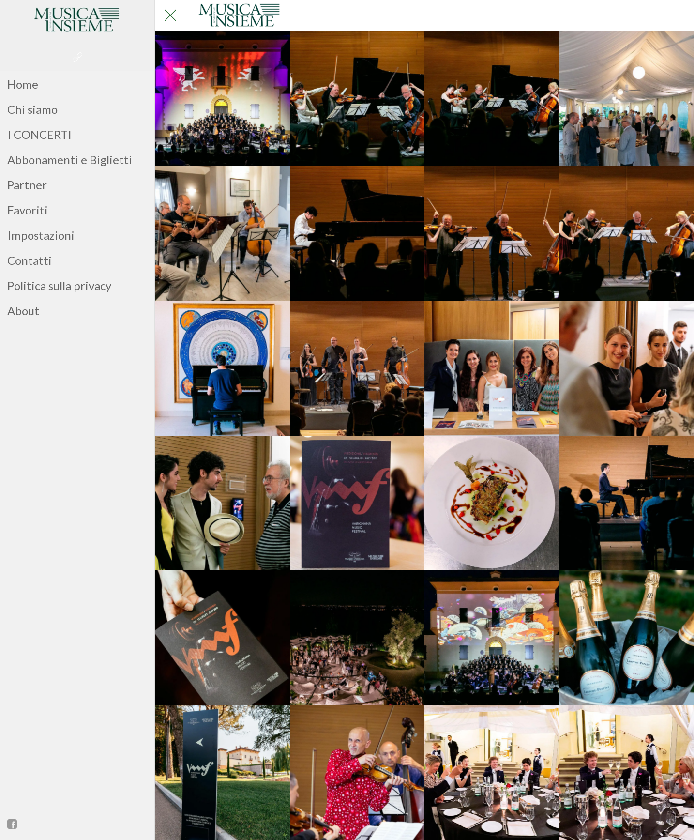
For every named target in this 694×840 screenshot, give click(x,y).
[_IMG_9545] (357, 503)
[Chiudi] (170, 15)
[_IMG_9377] (626, 503)
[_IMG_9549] (626, 368)
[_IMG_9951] (222, 503)
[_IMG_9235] (222, 98)
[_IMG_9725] (626, 233)
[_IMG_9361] (222, 637)
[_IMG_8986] (626, 637)
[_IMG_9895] (626, 98)
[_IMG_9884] (222, 233)
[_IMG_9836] (357, 233)
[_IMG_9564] (491, 368)
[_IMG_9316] (357, 637)
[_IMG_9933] (491, 98)
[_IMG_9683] (222, 368)
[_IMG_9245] (491, 637)
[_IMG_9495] (491, 503)
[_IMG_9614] (357, 368)
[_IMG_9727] (491, 233)
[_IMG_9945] (357, 98)
